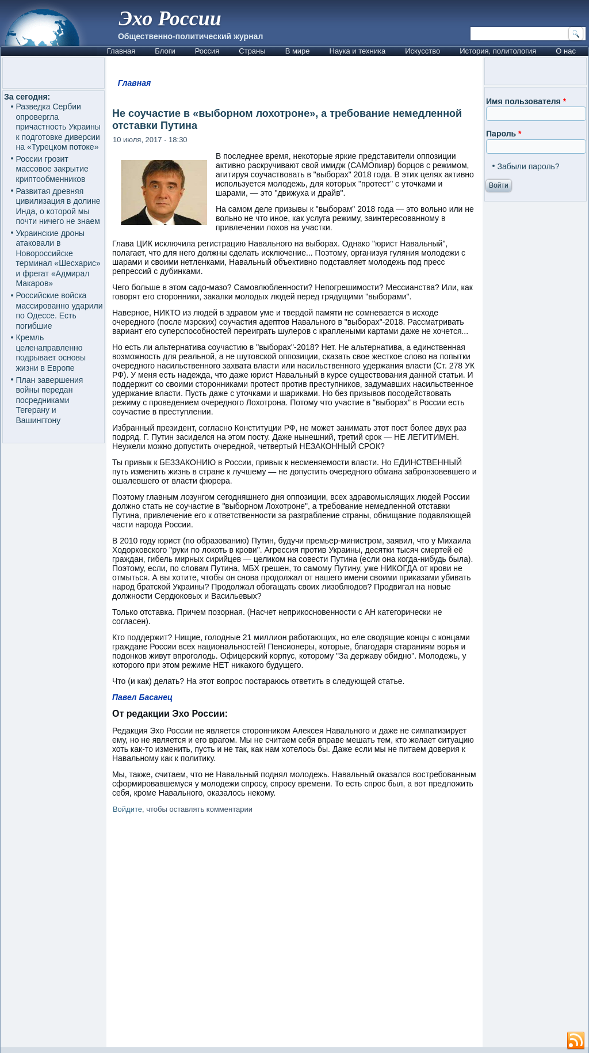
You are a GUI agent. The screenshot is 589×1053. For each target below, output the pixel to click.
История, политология (498, 51)
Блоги (165, 51)
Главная (121, 51)
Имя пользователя (526, 101)
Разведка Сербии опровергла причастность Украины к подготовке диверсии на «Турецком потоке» (58, 126)
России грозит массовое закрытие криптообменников (52, 169)
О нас (566, 51)
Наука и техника (358, 51)
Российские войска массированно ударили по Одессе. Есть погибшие (59, 310)
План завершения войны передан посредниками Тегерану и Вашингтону (49, 400)
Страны (252, 51)
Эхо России (170, 18)
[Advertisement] (294, 933)
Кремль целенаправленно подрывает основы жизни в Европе (51, 352)
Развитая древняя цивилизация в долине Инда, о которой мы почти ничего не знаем (58, 206)
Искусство (422, 51)
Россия (207, 51)
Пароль (503, 133)
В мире (297, 51)
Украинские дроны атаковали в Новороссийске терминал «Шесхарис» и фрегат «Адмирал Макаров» (58, 258)
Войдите (127, 809)
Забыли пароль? (529, 166)
